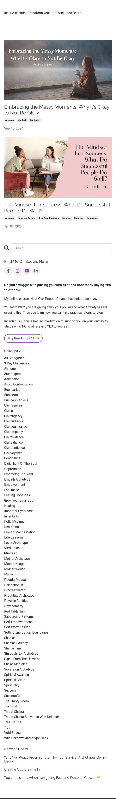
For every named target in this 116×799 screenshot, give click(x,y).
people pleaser (15, 580)
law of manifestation (19, 532)
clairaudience (14, 421)
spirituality (35, 120)
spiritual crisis (14, 680)
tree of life (13, 722)
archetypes (12, 374)
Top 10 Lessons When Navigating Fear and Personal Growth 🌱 (52, 778)
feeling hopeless (17, 495)
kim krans (11, 527)
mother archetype (17, 559)
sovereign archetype (19, 669)
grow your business (48, 218)
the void (10, 706)
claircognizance (15, 427)
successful (92, 218)
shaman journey (16, 643)
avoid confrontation (18, 384)
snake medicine (15, 664)
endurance (11, 490)
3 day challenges (16, 363)
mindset (22, 120)
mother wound (14, 569)
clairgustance (14, 437)
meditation (12, 548)
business (11, 395)
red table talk (14, 611)
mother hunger (15, 564)
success (78, 218)
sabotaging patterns (19, 617)
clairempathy (13, 432)
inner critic (12, 516)
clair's (8, 411)
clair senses (13, 405)
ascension (11, 379)
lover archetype (16, 543)
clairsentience (14, 448)
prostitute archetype (19, 595)
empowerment (14, 485)
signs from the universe (22, 659)
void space (12, 733)
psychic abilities (16, 601)
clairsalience (13, 442)
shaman (10, 638)
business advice (26, 218)
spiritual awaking (16, 675)
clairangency (13, 416)
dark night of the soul (20, 463)
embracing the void (18, 474)
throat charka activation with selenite (31, 717)
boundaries (12, 390)
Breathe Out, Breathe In (22, 769)
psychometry (13, 606)
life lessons (14, 537)
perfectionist (13, 585)
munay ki (10, 574)
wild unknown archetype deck (26, 738)
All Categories (14, 358)
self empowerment (18, 622)
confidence (12, 458)
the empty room (16, 701)
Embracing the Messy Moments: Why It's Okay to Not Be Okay (56, 110)
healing (9, 506)
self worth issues (17, 627)
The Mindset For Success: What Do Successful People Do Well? (57, 208)
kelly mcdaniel (14, 521)
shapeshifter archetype (21, 653)
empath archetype (17, 479)
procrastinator (14, 590)
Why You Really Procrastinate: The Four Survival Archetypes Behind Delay (55, 759)
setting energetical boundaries (26, 632)
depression (12, 469)
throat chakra (14, 712)
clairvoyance (13, 453)
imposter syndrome (18, 511)
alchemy (9, 120)
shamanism (12, 648)
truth (7, 727)
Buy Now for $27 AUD (23, 338)
